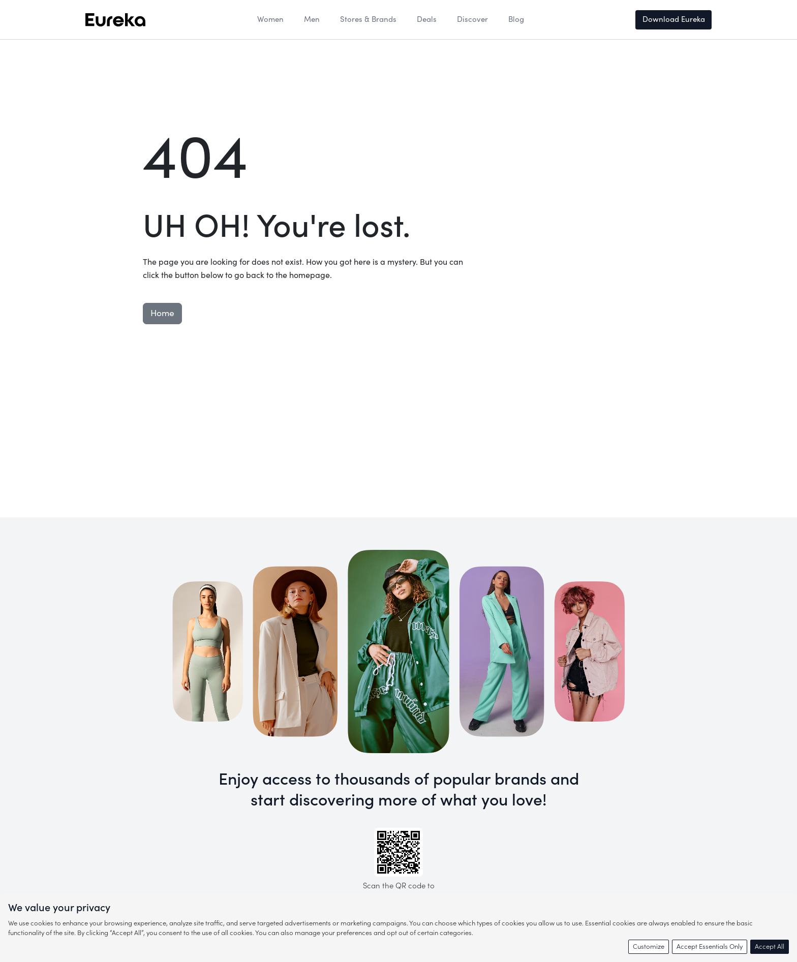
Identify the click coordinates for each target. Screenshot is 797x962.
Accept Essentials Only (710, 946)
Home (162, 313)
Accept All (769, 946)
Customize (648, 946)
